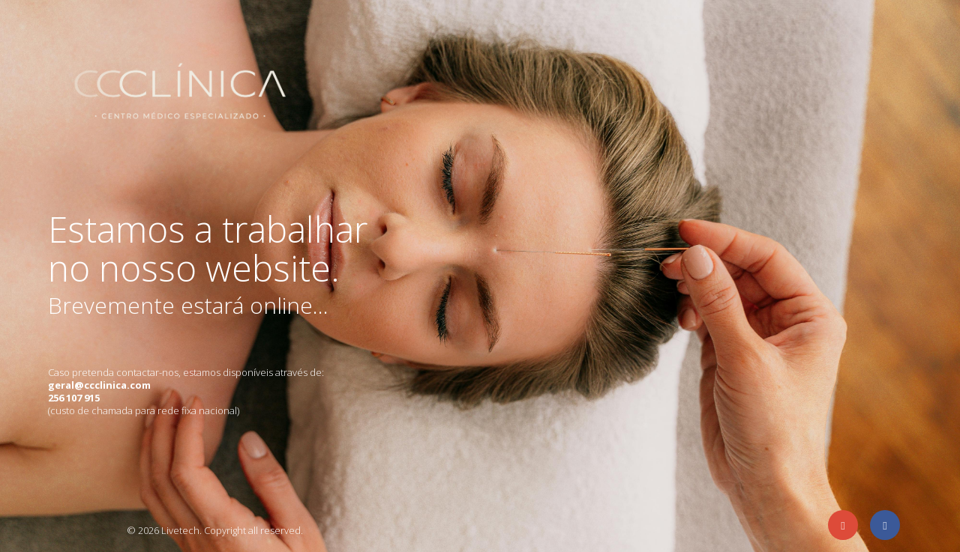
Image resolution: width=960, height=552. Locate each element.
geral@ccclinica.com (99, 385)
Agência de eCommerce (76, 529)
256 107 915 (74, 397)
